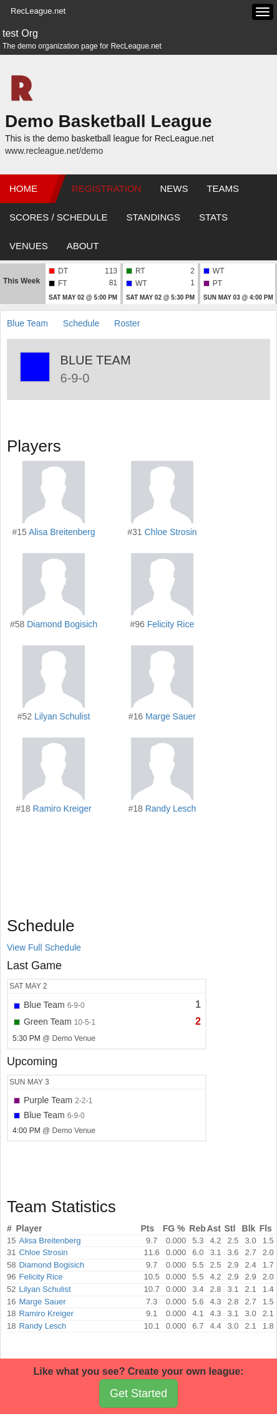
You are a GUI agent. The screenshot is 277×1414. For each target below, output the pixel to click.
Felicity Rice (170, 624)
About (83, 245)
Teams (223, 188)
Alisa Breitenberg (62, 532)
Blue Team (27, 323)
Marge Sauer (170, 716)
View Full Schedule (44, 947)
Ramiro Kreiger (62, 809)
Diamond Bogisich (62, 624)
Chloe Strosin (170, 532)
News (174, 188)
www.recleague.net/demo (54, 151)
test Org (20, 33)
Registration (106, 188)
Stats (213, 217)
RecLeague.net (38, 11)
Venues (28, 245)
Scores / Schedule (58, 217)
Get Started (138, 1393)
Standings (153, 217)
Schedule (81, 323)
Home (23, 188)
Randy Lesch (171, 809)
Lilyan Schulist (62, 716)
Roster (127, 323)
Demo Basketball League (108, 121)
